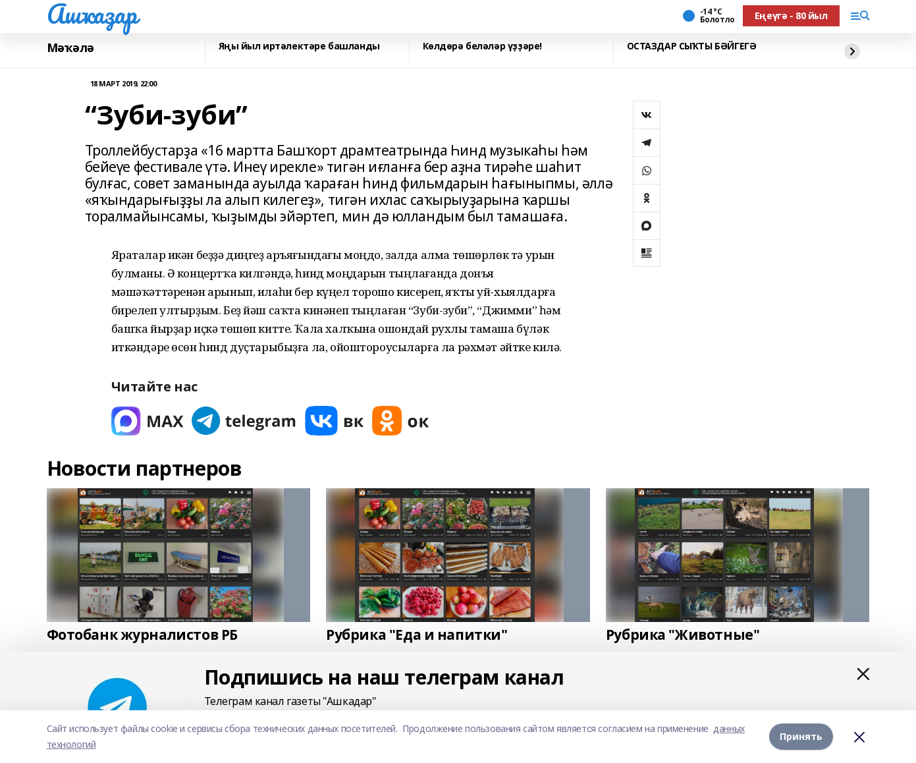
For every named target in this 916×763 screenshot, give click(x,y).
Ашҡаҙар (92, 13)
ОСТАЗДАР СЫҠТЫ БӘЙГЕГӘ (692, 46)
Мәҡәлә (70, 48)
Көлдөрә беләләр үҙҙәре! (482, 46)
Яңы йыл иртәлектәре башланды (299, 46)
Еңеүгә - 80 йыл (791, 15)
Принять (801, 736)
